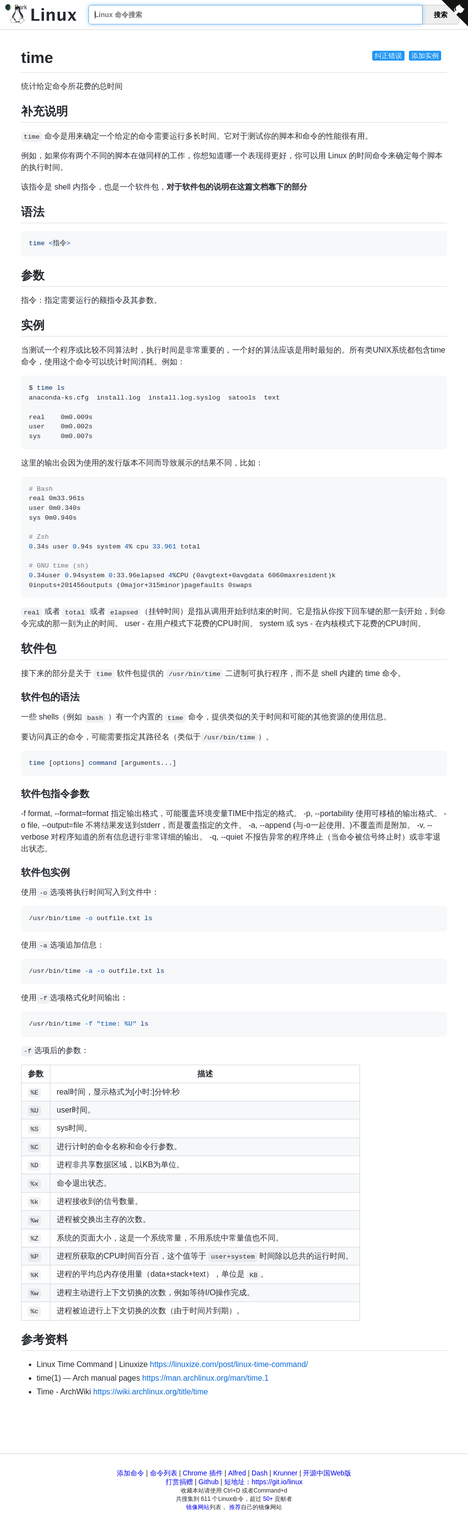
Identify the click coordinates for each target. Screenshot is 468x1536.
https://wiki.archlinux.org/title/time (150, 1392)
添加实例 (425, 56)
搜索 (440, 15)
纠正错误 (388, 56)
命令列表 (163, 1473)
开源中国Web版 (327, 1473)
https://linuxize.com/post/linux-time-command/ (229, 1364)
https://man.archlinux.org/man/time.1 (205, 1378)
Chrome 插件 (203, 1473)
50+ (268, 1498)
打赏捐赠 (179, 1482)
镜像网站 (198, 1507)
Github (208, 1482)
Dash (260, 1473)
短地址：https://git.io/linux (263, 1482)
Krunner (285, 1473)
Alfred (237, 1473)
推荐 (235, 1507)
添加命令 (130, 1473)
